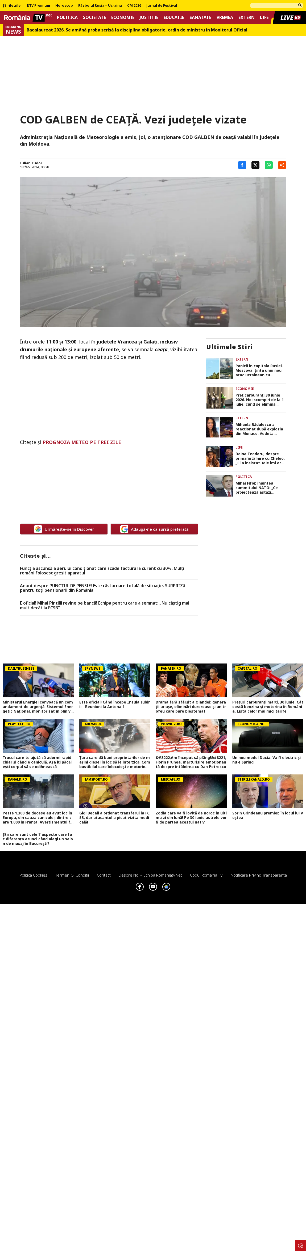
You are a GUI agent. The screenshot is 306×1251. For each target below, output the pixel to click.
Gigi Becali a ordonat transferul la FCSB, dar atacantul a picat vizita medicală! (114, 817)
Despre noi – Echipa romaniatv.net (150, 875)
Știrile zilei (12, 5)
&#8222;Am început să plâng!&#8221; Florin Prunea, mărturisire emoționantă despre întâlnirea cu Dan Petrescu (191, 762)
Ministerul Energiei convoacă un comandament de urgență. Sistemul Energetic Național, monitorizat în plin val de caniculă (38, 706)
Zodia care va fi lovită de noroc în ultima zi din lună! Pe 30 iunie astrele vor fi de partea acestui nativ (191, 817)
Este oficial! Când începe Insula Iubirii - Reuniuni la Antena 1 (114, 704)
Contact (104, 875)
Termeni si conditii (72, 875)
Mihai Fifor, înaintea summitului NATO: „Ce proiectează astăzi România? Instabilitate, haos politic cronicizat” (258, 487)
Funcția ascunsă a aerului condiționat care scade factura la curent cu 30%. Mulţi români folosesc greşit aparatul (102, 570)
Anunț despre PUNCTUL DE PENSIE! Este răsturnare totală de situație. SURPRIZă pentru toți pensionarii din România (102, 588)
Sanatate (200, 17)
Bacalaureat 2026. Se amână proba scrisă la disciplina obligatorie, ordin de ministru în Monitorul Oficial (137, 30)
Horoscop (64, 5)
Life (264, 17)
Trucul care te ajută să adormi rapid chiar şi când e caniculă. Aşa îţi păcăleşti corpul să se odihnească (37, 762)
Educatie (174, 17)
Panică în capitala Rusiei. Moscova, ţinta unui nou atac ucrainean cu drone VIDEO (259, 370)
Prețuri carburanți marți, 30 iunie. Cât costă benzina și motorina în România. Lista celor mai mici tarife (267, 706)
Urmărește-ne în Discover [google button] (64, 529)
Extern (246, 17)
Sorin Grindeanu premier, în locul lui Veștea (267, 815)
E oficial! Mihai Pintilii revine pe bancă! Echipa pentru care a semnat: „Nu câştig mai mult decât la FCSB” (104, 605)
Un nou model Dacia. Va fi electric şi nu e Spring (266, 760)
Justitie (149, 17)
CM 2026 (134, 5)
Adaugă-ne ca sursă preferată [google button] (154, 529)
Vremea (225, 17)
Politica (67, 17)
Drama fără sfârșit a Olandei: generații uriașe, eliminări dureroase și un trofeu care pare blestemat (191, 706)
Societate (94, 17)
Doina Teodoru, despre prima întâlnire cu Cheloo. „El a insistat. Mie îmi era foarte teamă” (260, 458)
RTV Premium (38, 5)
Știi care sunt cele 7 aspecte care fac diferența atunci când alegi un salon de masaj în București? (38, 839)
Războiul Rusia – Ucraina (100, 5)
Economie (122, 17)
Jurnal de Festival (161, 5)
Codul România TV (206, 875)
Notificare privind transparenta (259, 875)
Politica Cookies (33, 875)
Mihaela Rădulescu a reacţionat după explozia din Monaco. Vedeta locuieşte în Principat (259, 429)
